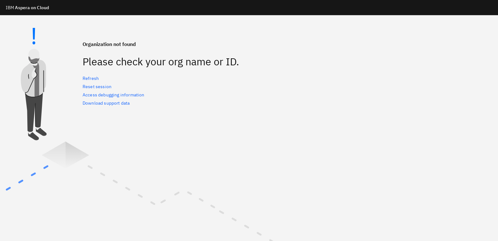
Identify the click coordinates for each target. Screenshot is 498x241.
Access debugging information (113, 95)
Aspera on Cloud (27, 7)
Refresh (91, 78)
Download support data (106, 103)
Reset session (97, 86)
